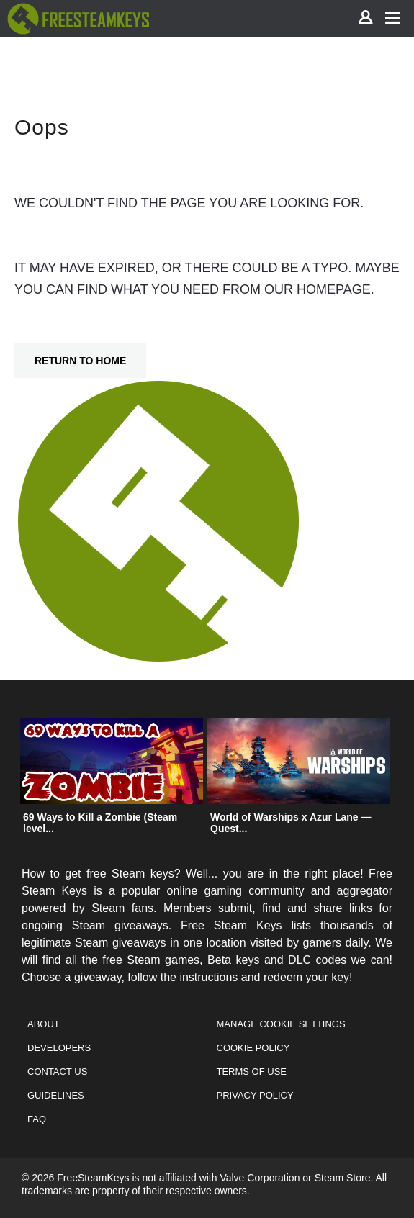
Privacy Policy (255, 1095)
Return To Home (80, 360)
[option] (111, 780)
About (43, 1024)
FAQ (36, 1119)
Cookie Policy (253, 1047)
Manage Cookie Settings (281, 1024)
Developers (59, 1047)
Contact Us (57, 1071)
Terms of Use (252, 1071)
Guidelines (55, 1095)
